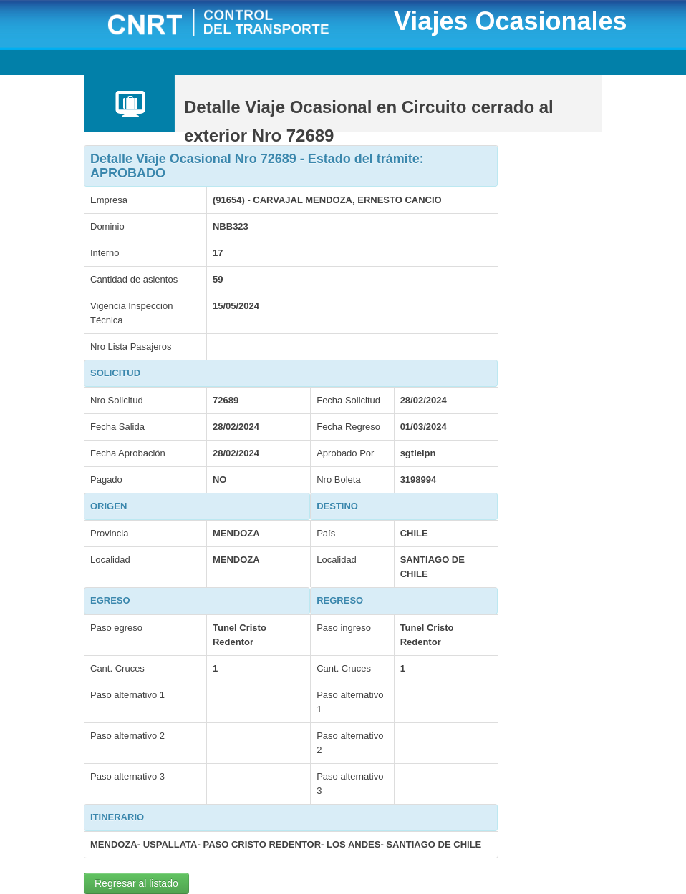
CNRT (236, 24)
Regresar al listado (136, 883)
